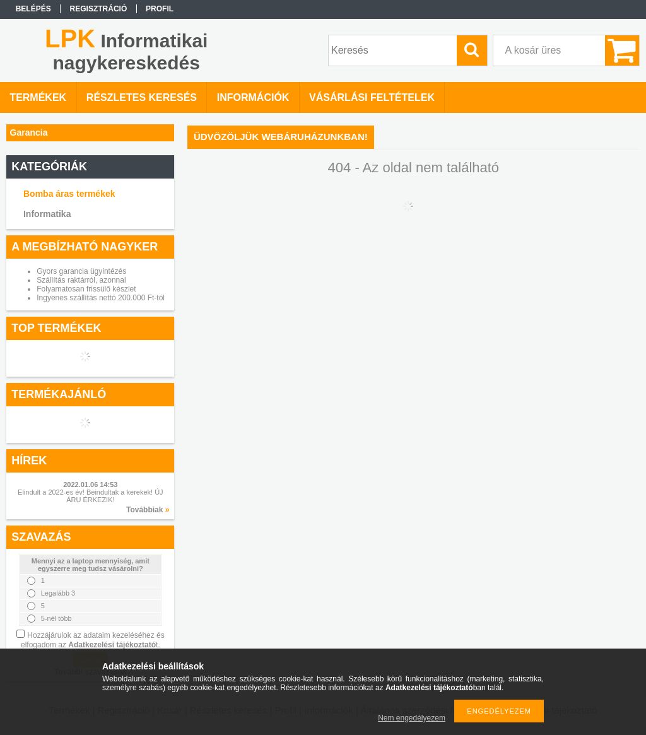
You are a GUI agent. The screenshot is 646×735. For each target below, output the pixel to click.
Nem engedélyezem (411, 718)
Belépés (33, 8)
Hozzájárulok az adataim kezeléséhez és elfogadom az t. (93, 640)
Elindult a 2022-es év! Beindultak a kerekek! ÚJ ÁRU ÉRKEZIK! (90, 495)
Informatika (47, 214)
